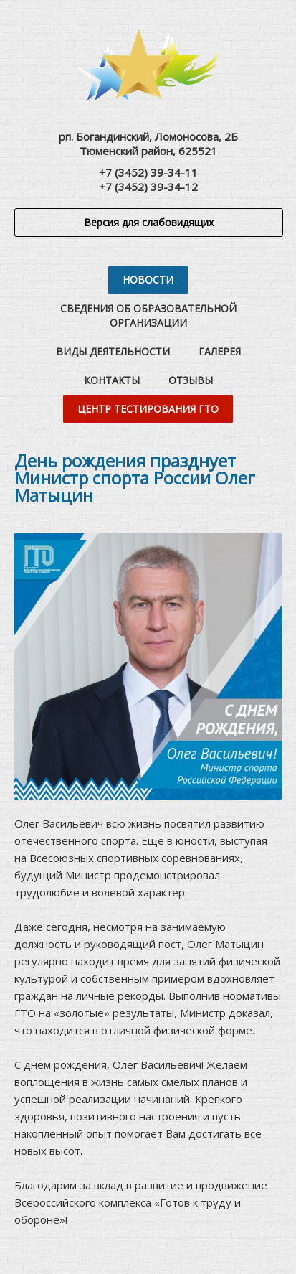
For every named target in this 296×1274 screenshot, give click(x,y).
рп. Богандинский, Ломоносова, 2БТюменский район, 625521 (148, 143)
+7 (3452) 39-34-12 (148, 186)
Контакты (112, 380)
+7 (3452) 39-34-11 (148, 172)
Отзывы (190, 380)
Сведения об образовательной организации (148, 315)
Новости (148, 279)
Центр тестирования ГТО (148, 409)
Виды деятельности (113, 351)
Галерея (220, 351)
